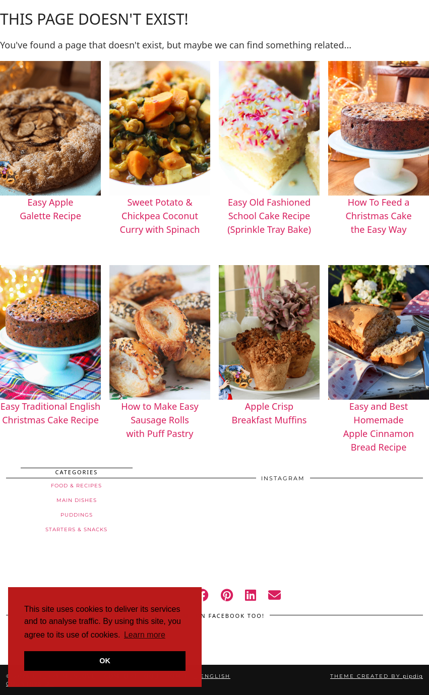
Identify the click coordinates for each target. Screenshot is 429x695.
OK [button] (104, 661)
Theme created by (376, 676)
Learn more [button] (144, 634)
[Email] (274, 594)
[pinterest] (227, 594)
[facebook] (202, 594)
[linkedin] (250, 594)
